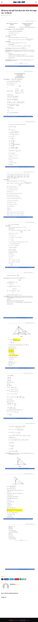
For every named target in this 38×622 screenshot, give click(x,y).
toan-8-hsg (5, 576)
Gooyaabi (27, 620)
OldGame (3, 15)
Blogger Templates (16, 620)
